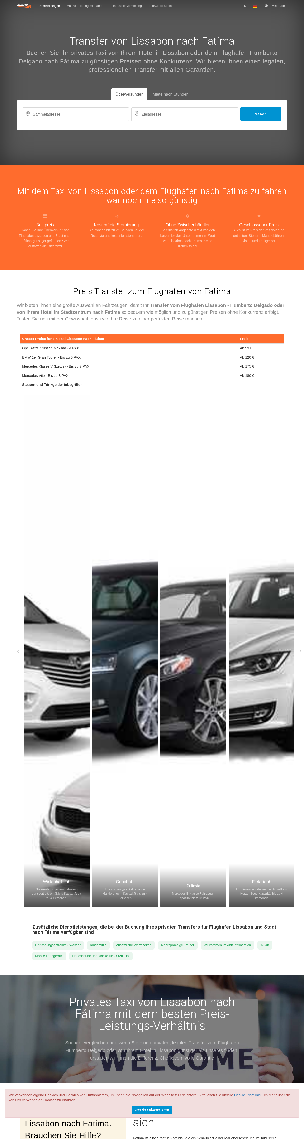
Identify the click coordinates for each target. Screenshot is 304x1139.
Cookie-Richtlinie (247, 1095)
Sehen (261, 114)
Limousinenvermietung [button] (126, 6)
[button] (245, 6)
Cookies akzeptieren (152, 1109)
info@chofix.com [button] (160, 6)
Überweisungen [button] (49, 6)
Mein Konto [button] (276, 6)
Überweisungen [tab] (129, 94)
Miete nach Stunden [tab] (171, 94)
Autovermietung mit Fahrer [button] (85, 6)
